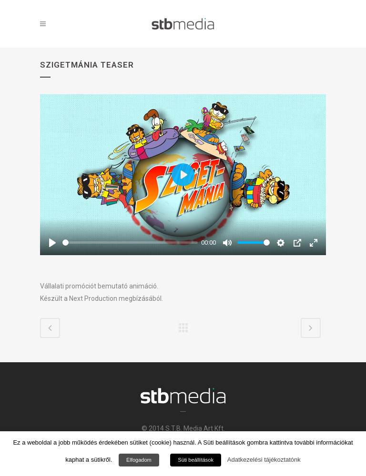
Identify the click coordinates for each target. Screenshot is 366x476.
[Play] (52, 242)
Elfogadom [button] (139, 460)
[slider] (130, 242)
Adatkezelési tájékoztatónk (264, 459)
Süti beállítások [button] (196, 460)
